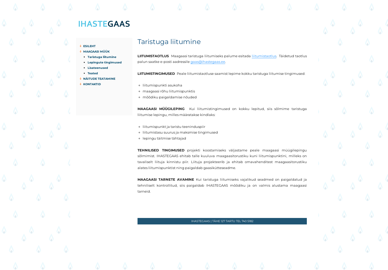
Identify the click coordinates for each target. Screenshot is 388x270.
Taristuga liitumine (102, 57)
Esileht (89, 46)
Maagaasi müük (96, 51)
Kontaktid (92, 84)
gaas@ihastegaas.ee (208, 62)
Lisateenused (98, 68)
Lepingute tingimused (105, 62)
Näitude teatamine (99, 79)
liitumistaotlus (264, 56)
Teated (93, 73)
